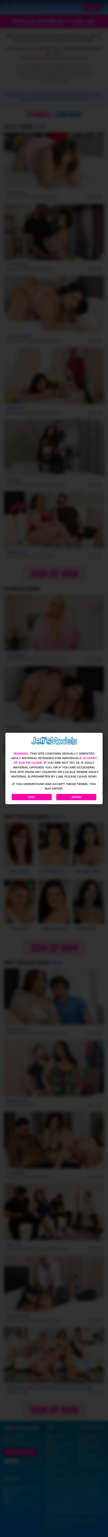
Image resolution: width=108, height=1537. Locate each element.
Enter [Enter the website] (76, 797)
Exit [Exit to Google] (32, 797)
